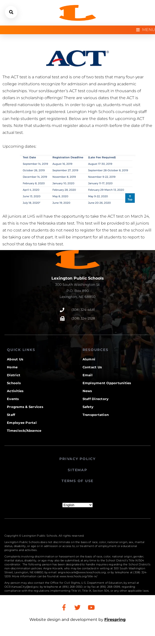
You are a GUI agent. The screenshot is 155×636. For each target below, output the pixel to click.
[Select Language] (77, 505)
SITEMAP (77, 470)
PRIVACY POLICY (77, 459)
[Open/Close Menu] (145, 30)
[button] (11, 12)
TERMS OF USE (77, 481)
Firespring (115, 619)
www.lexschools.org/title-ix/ (79, 576)
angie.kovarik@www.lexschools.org (82, 572)
